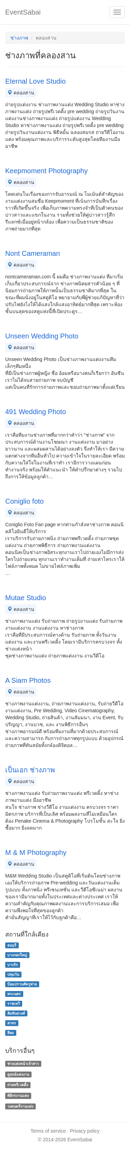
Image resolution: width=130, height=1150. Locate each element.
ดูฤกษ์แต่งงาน (18, 1074)
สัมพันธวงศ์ (16, 1013)
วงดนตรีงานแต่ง (20, 1106)
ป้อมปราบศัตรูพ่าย (22, 984)
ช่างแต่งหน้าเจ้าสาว (23, 1063)
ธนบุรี (11, 945)
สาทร (11, 1023)
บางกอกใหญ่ (17, 955)
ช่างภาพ (19, 38)
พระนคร (14, 994)
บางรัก (12, 965)
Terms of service (48, 1131)
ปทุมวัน (13, 974)
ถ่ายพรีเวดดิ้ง (17, 1085)
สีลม (10, 1033)
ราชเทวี (13, 1003)
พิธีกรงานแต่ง (18, 1095)
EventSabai (23, 12)
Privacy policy (85, 1131)
